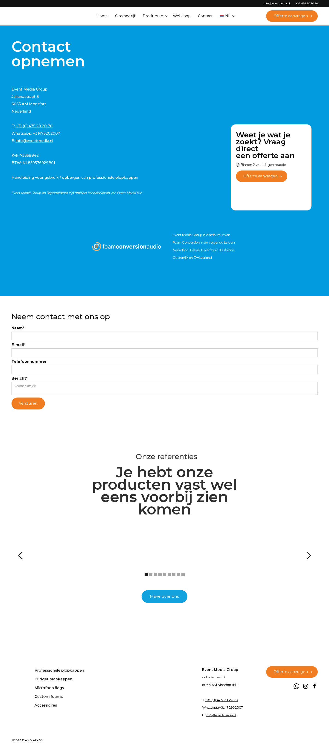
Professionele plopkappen (59, 670)
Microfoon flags (49, 688)
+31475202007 (46, 133)
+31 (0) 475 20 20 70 (34, 126)
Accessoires (46, 705)
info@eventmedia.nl (34, 141)
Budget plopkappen (53, 679)
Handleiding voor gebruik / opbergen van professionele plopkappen (75, 177)
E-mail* (19, 345)
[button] (155, 16)
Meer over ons (164, 596)
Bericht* (20, 378)
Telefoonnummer (29, 361)
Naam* (18, 328)
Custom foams (49, 696)
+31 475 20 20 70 (307, 3)
